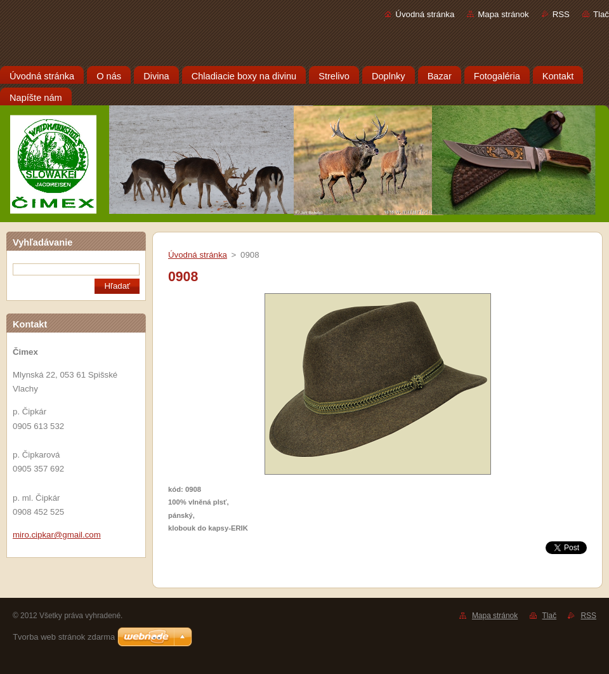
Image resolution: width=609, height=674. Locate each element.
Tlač (601, 14)
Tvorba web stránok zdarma (64, 637)
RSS (561, 14)
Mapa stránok (503, 14)
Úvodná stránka (424, 14)
